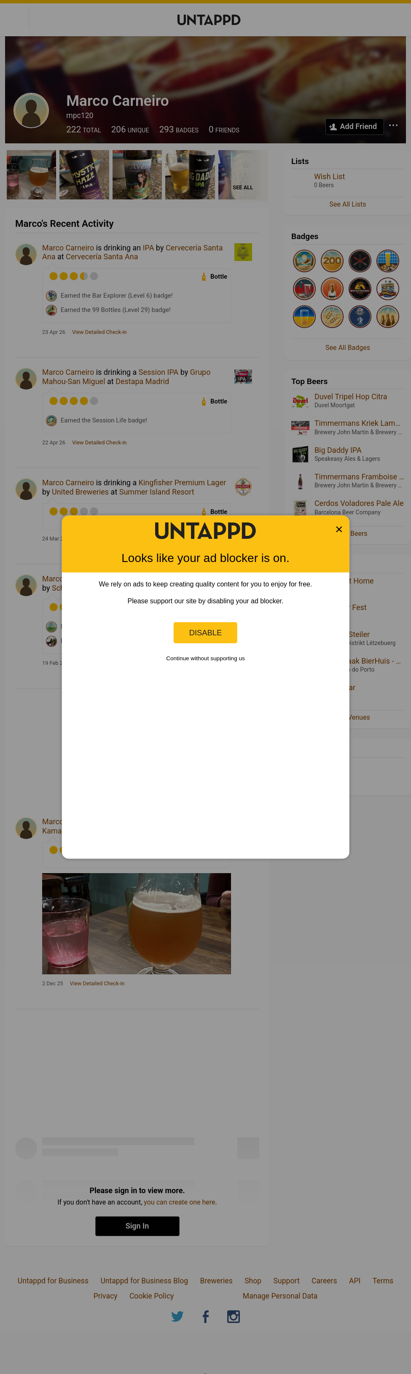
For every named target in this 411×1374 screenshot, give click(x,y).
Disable (205, 632)
